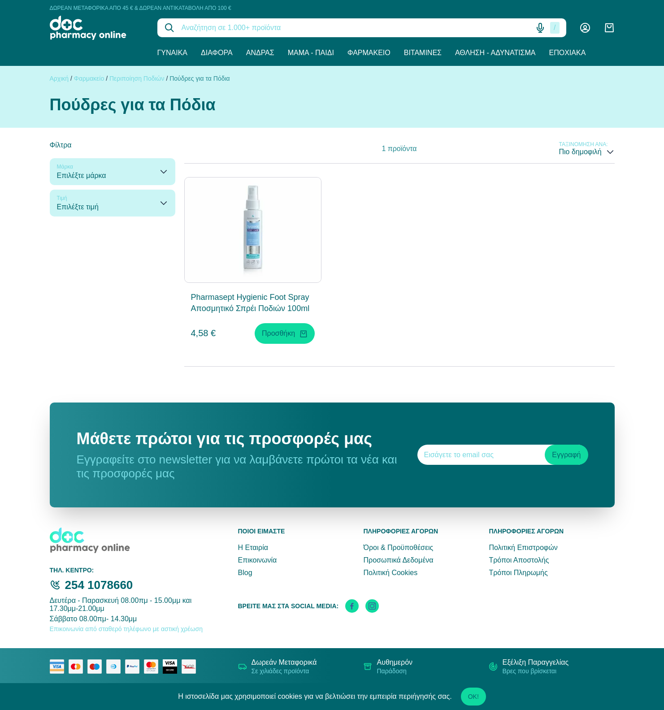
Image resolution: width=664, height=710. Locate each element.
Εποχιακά (567, 52)
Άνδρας (260, 52)
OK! (473, 696)
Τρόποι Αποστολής (519, 560)
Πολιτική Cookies (390, 572)
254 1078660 (99, 585)
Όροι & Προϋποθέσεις (398, 547)
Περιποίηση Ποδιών (137, 78)
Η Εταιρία (253, 547)
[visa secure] (172, 666)
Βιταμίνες (423, 52)
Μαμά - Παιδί (311, 52)
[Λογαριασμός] (585, 27)
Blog (245, 572)
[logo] (97, 28)
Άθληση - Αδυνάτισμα (495, 52)
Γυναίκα (172, 52)
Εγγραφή (566, 455)
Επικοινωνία (257, 560)
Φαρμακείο (369, 52)
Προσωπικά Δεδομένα (398, 560)
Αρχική (59, 78)
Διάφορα (217, 52)
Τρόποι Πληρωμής (518, 572)
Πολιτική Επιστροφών (523, 547)
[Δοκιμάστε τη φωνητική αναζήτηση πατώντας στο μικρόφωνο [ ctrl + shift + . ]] (540, 27)
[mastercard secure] (153, 666)
